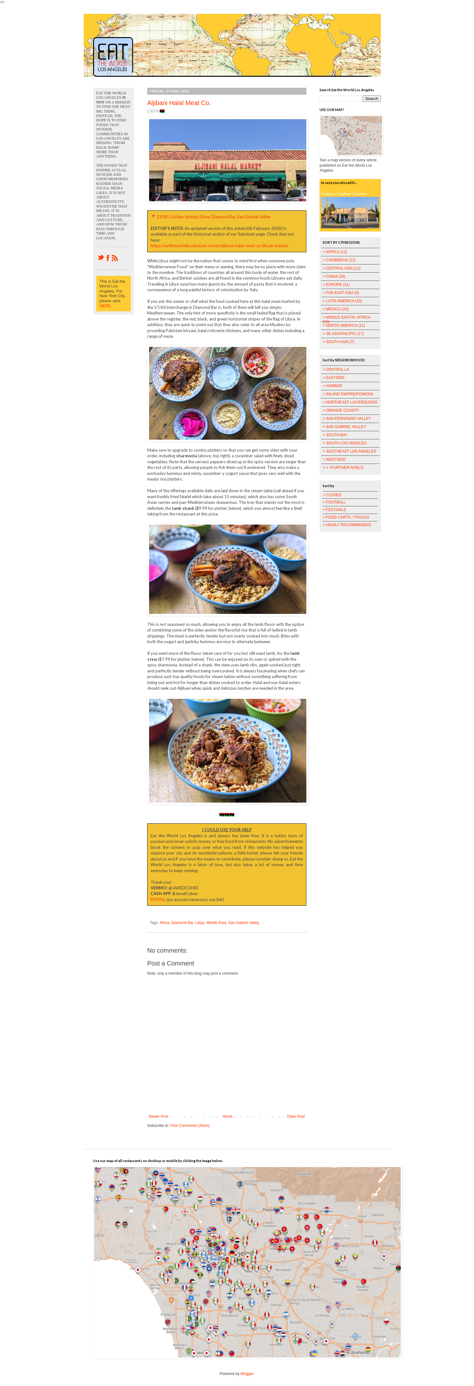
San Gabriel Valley (243, 923)
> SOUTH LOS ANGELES (344, 443)
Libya (199, 923)
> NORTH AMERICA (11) (344, 325)
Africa (164, 923)
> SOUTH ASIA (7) (338, 342)
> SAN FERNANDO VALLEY (347, 418)
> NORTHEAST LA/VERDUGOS (350, 402)
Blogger (247, 1374)
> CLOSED (332, 495)
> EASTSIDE (334, 378)
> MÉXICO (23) (336, 309)
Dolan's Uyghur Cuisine (343, 193)
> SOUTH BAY (335, 435)
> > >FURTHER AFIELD (343, 467)
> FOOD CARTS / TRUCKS (346, 517)
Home (228, 1116)
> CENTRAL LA (336, 369)
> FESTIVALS (334, 510)
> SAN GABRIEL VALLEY (344, 427)
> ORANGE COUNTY (341, 410)
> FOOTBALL (334, 502)
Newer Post (158, 1116)
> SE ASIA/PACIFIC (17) (343, 333)
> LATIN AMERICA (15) (342, 301)
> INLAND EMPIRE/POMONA (348, 394)
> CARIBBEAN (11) (339, 260)
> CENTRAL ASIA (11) (341, 268)
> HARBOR (332, 386)
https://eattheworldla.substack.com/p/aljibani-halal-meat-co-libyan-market (219, 245)
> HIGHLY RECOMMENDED (347, 525)
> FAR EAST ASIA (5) (341, 293)
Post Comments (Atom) (189, 1125)
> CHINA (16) (334, 276)
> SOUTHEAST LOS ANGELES (349, 451)
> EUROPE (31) (336, 284)
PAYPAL (158, 899)
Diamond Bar (182, 923)
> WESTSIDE (334, 459)
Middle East (216, 923)
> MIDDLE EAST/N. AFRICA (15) (347, 319)
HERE (105, 305)
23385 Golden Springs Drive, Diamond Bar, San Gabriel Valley (213, 216)
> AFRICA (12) (335, 252)
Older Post (296, 1116)
